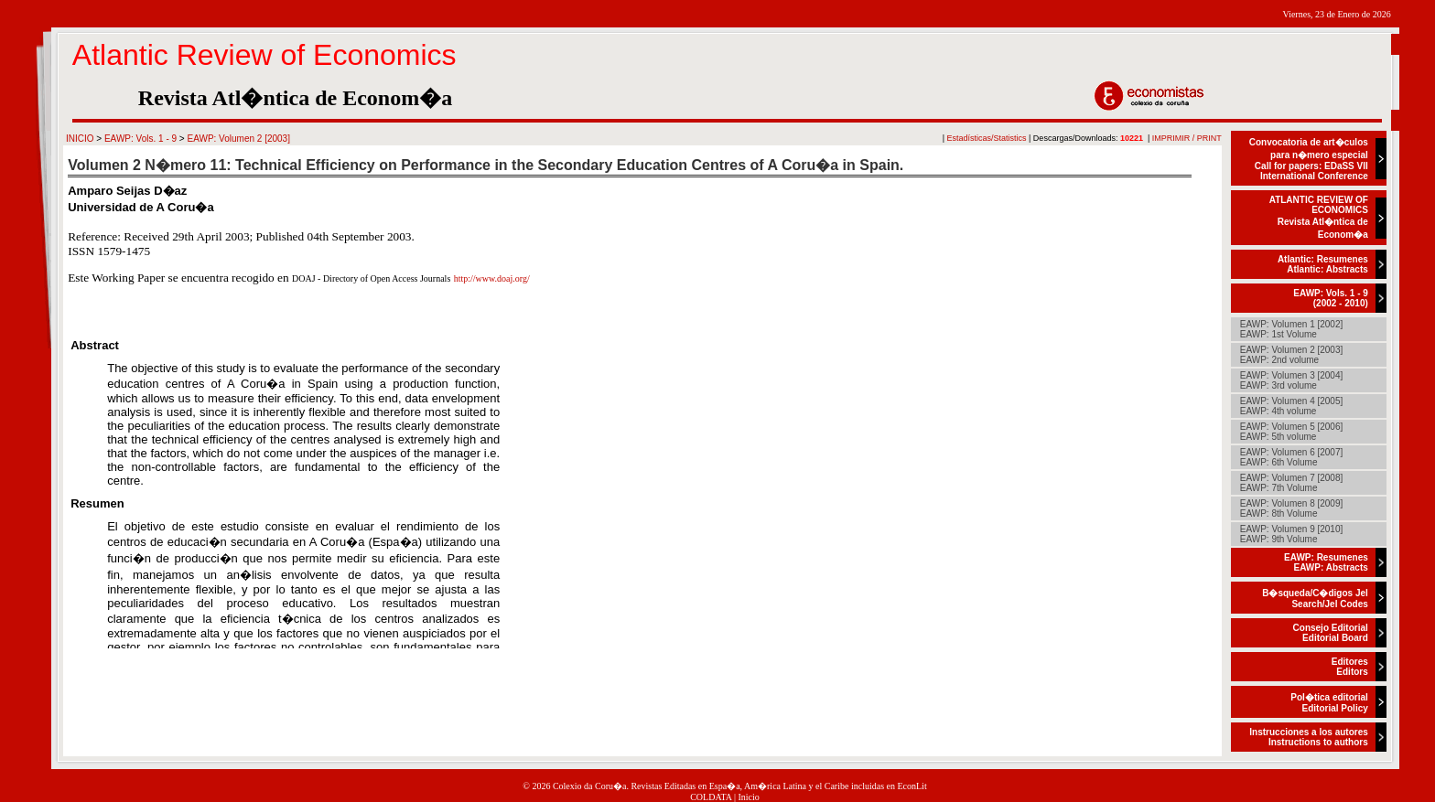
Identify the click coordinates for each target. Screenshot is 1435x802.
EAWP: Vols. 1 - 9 (140, 139)
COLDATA (710, 797)
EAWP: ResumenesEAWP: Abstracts (1326, 562)
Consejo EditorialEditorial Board (1330, 633)
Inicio (749, 797)
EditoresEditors (1350, 667)
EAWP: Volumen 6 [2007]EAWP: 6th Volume (1291, 457)
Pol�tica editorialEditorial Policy (1328, 702)
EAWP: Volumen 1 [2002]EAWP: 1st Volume (1291, 329)
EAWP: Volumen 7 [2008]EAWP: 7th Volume (1291, 483)
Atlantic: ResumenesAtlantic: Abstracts (1323, 264)
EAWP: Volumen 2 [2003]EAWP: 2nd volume (1291, 355)
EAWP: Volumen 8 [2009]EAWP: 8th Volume (1291, 508)
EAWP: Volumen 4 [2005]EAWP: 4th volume (1291, 406)
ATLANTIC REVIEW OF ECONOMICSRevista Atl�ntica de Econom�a (1318, 217)
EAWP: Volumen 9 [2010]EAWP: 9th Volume (1291, 534)
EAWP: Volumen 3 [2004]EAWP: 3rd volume (1291, 380)
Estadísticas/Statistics (987, 138)
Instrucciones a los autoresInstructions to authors (1308, 737)
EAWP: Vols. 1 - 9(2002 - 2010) (1330, 298)
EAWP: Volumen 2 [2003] (238, 139)
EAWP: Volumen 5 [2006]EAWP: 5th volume (1291, 432)
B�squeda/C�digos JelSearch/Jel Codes (1315, 598)
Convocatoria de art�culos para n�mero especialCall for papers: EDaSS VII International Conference (1308, 159)
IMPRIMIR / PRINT (1187, 138)
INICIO (80, 139)
